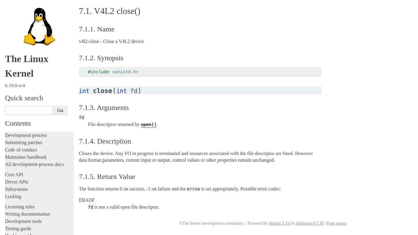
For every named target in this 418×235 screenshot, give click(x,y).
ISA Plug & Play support (32, 158)
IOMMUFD (22, 117)
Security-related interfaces (32, 62)
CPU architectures (22, 191)
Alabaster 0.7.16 (310, 223)
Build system (17, 27)
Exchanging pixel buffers (33, 93)
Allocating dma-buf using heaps (38, 87)
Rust (9, 10)
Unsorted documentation (29, 202)
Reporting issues (21, 35)
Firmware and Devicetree (29, 181)
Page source (337, 223)
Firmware (14, 174)
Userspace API (20, 49)
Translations (17, 212)
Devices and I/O (24, 69)
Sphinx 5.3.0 (279, 223)
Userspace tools (20, 42)
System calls (20, 56)
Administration (19, 20)
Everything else (22, 164)
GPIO (17, 111)
